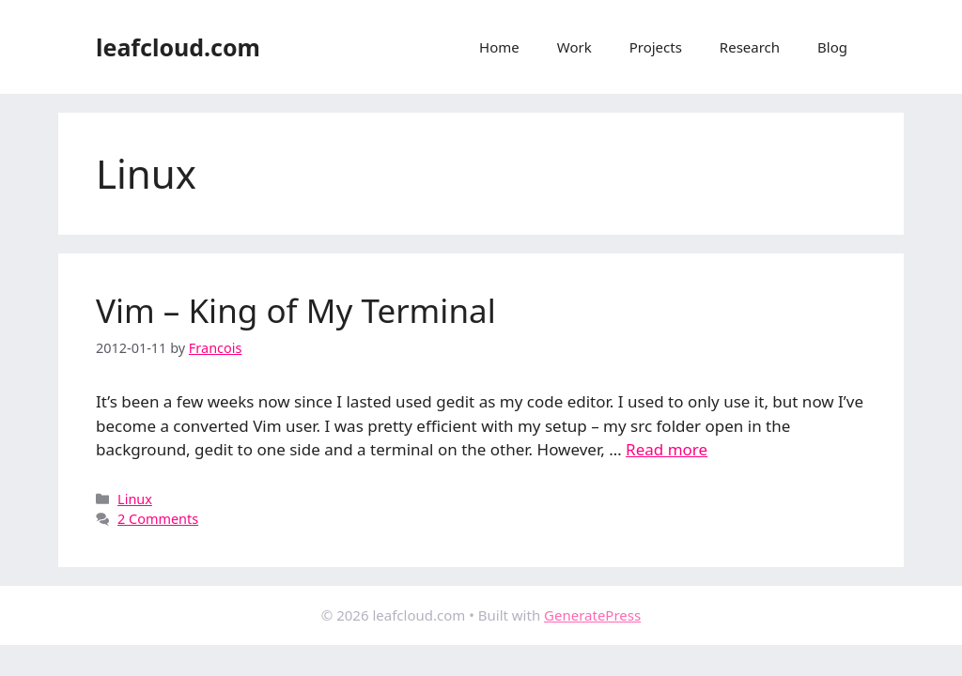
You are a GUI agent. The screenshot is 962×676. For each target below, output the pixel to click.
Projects (655, 47)
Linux (134, 499)
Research (750, 47)
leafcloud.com (178, 47)
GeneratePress (592, 615)
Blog (832, 47)
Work (574, 47)
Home (499, 47)
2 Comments (157, 519)
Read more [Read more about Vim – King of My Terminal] (666, 449)
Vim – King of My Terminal (296, 310)
